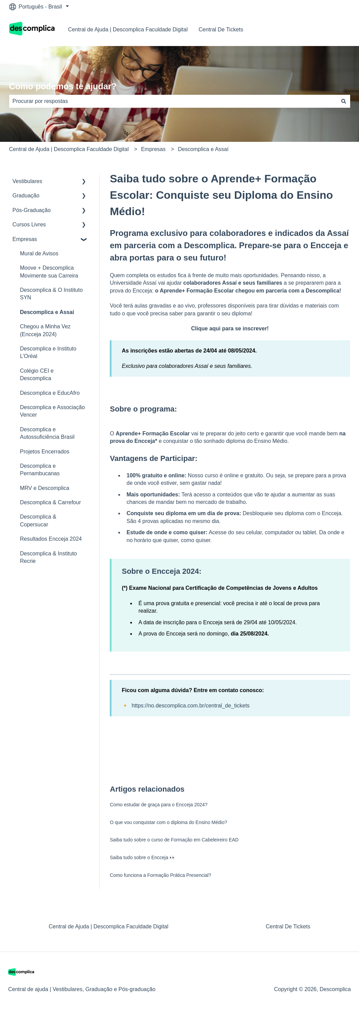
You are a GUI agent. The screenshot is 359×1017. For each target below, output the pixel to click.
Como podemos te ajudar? (63, 86)
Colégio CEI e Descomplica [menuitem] (37, 374)
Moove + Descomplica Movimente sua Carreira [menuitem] (49, 271)
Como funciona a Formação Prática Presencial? (160, 875)
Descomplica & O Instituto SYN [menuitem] (51, 293)
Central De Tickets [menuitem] (288, 926)
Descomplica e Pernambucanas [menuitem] (40, 469)
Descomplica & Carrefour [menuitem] (50, 502)
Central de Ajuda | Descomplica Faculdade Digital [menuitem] (108, 926)
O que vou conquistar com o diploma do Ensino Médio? (168, 822)
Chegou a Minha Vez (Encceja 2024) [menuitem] (45, 330)
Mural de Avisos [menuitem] (39, 253)
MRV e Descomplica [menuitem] (45, 488)
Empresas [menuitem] (25, 239)
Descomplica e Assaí (203, 149)
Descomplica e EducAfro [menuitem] (50, 393)
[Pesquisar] (343, 101)
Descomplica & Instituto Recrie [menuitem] (48, 557)
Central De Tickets (221, 29)
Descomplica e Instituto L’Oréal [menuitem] (48, 352)
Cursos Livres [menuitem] (29, 224)
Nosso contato (325, 29)
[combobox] (173, 101)
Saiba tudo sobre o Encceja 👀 (142, 857)
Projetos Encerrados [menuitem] (45, 451)
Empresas (153, 149)
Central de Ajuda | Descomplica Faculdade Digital (128, 29)
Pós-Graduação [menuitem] (32, 210)
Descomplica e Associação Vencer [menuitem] (52, 411)
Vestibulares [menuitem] (27, 181)
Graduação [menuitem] (26, 195)
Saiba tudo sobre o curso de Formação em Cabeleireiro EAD (174, 839)
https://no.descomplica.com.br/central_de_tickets (191, 705)
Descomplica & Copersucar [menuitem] (38, 520)
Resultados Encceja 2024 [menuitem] (51, 539)
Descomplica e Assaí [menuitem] (47, 312)
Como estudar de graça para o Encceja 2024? (158, 804)
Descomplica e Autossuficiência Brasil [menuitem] (47, 433)
